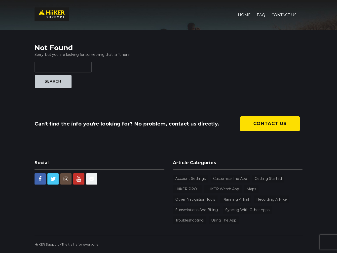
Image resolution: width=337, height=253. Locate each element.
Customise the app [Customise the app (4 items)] (230, 178)
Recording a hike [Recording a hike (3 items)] (271, 199)
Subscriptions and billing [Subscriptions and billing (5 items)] (196, 210)
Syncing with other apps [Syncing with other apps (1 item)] (247, 210)
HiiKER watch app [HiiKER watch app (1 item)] (223, 189)
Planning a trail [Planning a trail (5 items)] (236, 199)
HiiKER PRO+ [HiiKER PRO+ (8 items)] (187, 189)
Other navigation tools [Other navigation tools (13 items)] (195, 199)
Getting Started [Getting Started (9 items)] (268, 178)
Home (244, 8)
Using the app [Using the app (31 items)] (223, 220)
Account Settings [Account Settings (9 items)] (190, 178)
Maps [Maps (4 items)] (251, 189)
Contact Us (284, 8)
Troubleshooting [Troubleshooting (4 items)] (189, 220)
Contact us (270, 123)
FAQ (261, 8)
